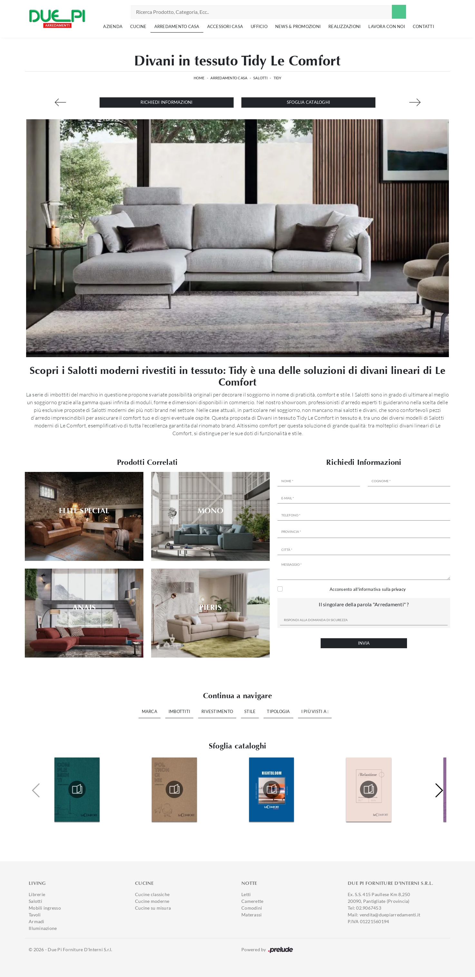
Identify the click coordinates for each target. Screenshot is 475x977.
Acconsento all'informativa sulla (368, 589)
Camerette (252, 901)
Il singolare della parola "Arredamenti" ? (364, 604)
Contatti (423, 26)
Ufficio (259, 26)
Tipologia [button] (278, 711)
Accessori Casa (225, 26)
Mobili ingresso (45, 908)
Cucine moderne (152, 901)
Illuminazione (43, 928)
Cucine (138, 26)
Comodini (251, 908)
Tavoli (35, 914)
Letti (246, 894)
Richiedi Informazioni (166, 102)
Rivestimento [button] (217, 711)
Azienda (112, 26)
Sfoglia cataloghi (308, 102)
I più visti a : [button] (315, 711)
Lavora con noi (386, 26)
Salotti (260, 78)
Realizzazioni (344, 26)
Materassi (251, 914)
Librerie (37, 894)
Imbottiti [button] (179, 711)
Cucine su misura (153, 908)
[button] (438, 790)
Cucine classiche (152, 894)
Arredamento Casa (176, 26)
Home (199, 78)
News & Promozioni (298, 26)
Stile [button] (250, 711)
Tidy (278, 78)
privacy (399, 589)
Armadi (36, 921)
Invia (364, 643)
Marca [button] (149, 711)
